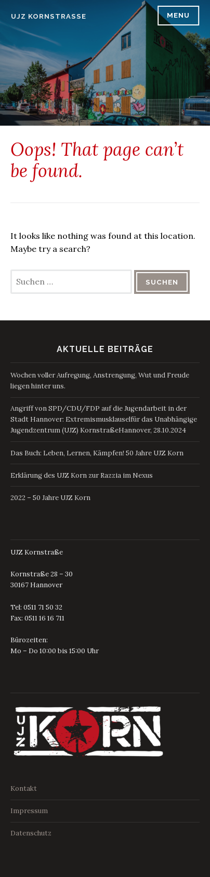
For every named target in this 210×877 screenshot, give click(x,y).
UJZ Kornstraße (48, 16)
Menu (178, 15)
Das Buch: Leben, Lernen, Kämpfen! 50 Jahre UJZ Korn (96, 453)
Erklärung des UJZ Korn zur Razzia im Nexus (81, 475)
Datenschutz (30, 833)
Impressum (29, 810)
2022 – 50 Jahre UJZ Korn (50, 497)
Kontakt (23, 788)
